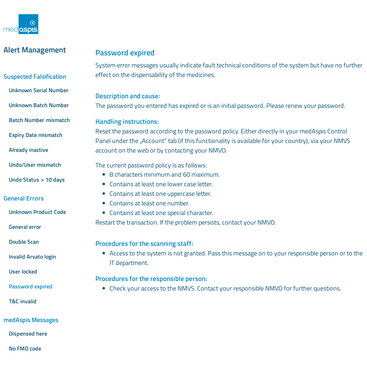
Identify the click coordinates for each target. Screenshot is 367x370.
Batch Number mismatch (39, 120)
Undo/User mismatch (35, 164)
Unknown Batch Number (39, 105)
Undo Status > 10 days (37, 179)
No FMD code (25, 348)
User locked (23, 271)
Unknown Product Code (37, 212)
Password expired (30, 286)
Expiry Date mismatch (35, 135)
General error (25, 226)
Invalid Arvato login (32, 256)
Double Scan (24, 241)
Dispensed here (28, 333)
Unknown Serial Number (38, 90)
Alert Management (35, 50)
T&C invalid (23, 301)
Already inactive (28, 149)
